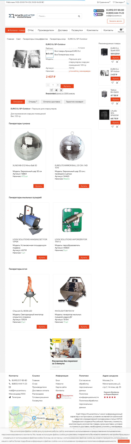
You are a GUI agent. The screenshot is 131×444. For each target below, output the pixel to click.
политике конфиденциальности (101, 441)
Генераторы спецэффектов (35, 39)
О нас (34, 384)
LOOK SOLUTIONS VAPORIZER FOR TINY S (71, 240)
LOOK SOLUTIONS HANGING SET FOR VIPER (30, 240)
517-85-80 (115, 10)
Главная (10, 39)
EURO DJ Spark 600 (115, 49)
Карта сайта (61, 387)
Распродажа (38, 394)
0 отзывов (81, 48)
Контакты (108, 30)
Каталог (15, 30)
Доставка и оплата (40, 390)
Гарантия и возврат (74, 101)
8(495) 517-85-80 (18, 380)
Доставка (62, 30)
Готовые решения (40, 397)
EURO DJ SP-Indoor (115, 70)
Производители (46, 30)
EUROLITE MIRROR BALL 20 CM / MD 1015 (71, 166)
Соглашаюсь (123, 441)
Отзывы (33, 101)
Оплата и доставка (51, 101)
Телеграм (15, 397)
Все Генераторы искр (64, 54)
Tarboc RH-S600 (115, 91)
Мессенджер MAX (17, 394)
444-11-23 (115, 13)
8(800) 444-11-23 (18, 384)
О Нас (31, 30)
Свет (18, 39)
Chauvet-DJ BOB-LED (22, 311)
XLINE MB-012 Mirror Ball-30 (25, 165)
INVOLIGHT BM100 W (64, 311)
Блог (58, 380)
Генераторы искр (58, 39)
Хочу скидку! (51, 93)
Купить (67, 86)
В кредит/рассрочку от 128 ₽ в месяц (60, 93)
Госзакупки (77, 30)
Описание (17, 101)
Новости (59, 384)
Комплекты (93, 29)
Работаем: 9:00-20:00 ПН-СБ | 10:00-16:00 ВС (25, 2)
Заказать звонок (115, 21)
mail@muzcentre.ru (114, 16)
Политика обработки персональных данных (88, 404)
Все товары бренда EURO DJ (67, 51)
